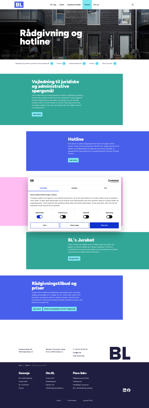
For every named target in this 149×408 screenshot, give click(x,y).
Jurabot (91, 63)
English (59, 400)
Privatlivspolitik (72, 400)
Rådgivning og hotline (81, 378)
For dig (53, 5)
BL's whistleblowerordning (82, 388)
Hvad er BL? (50, 378)
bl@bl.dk (77, 353)
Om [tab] (105, 188)
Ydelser (87, 5)
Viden (61, 5)
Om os (96, 5)
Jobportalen (23, 381)
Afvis (45, 225)
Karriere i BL (50, 385)
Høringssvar (77, 381)
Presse (21, 388)
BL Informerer (24, 385)
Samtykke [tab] (43, 188)
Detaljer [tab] (74, 188)
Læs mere (37, 114)
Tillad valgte (74, 225)
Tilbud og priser (107, 63)
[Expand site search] (133, 4)
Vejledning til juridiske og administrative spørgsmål (32, 63)
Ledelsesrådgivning (75, 63)
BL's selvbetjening (25, 378)
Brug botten (74, 258)
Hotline (59, 63)
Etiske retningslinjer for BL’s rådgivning (60, 309)
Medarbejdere (51, 381)
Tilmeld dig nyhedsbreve (54, 388)
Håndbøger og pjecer (81, 385)
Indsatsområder (74, 5)
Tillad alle (104, 225)
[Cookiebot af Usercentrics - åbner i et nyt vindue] (110, 181)
